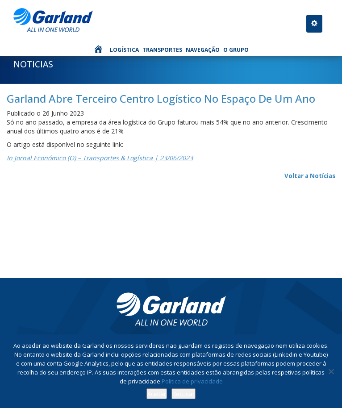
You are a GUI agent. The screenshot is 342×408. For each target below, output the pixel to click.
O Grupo (236, 50)
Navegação (203, 50)
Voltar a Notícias (309, 176)
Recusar (183, 394)
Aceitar (156, 394)
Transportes (162, 50)
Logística (124, 50)
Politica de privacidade (192, 381)
